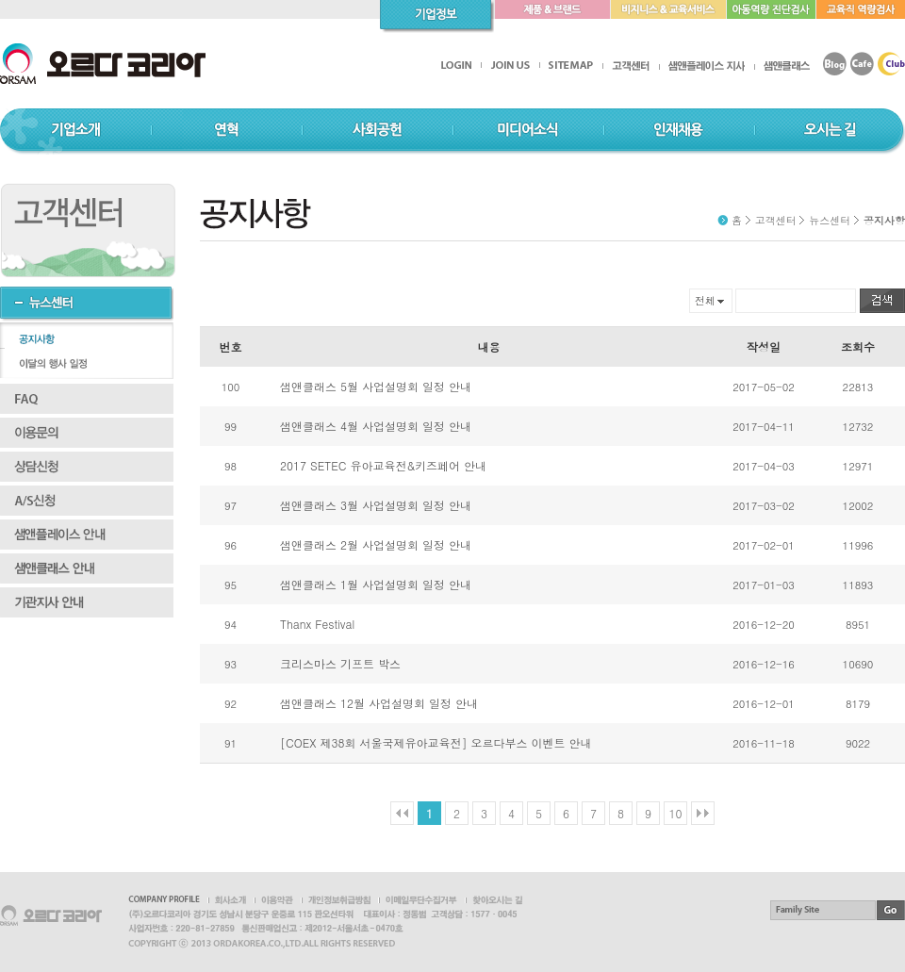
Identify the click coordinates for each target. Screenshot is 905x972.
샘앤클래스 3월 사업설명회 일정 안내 (375, 505)
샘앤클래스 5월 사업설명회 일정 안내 (375, 386)
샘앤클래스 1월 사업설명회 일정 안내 (375, 584)
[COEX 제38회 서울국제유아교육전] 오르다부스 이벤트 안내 (435, 742)
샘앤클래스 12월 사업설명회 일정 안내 (379, 703)
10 (676, 813)
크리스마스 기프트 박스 (340, 663)
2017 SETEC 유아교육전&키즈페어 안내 (383, 465)
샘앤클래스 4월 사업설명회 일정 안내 (375, 426)
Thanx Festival (317, 624)
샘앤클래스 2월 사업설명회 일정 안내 (375, 544)
